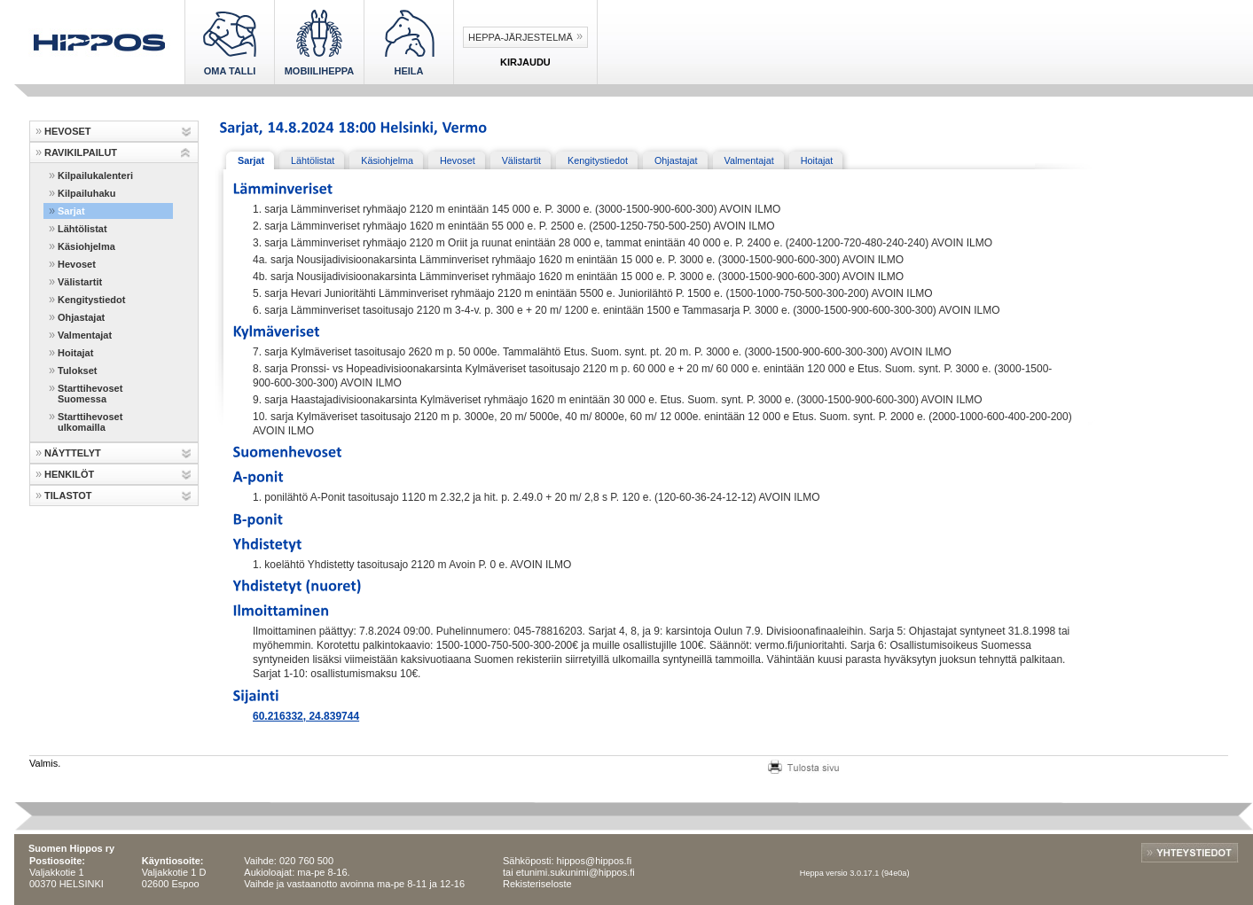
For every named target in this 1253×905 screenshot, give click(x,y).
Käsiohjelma (86, 246)
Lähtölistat (82, 228)
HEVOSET (67, 131)
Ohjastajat (81, 317)
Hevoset (77, 264)
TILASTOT (68, 495)
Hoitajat (75, 352)
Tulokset (77, 370)
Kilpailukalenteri (95, 175)
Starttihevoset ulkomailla (90, 422)
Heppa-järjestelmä (520, 37)
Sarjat (71, 211)
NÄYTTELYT (72, 453)
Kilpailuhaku (86, 193)
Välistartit (80, 282)
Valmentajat (85, 335)
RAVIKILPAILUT (80, 152)
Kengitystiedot (91, 299)
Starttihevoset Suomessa (90, 393)
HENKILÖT (69, 474)
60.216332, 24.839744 (306, 716)
